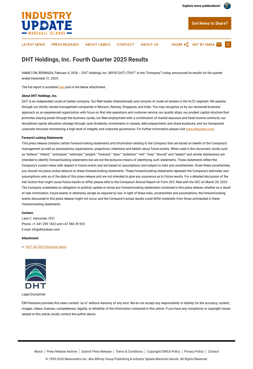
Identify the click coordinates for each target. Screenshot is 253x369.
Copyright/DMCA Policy (163, 351)
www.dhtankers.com (200, 129)
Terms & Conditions (129, 351)
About (38, 351)
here (62, 87)
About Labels (97, 44)
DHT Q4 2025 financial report (46, 247)
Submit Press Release (96, 351)
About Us (150, 44)
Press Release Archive (62, 351)
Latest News (33, 44)
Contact (125, 44)
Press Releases (65, 44)
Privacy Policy (194, 351)
